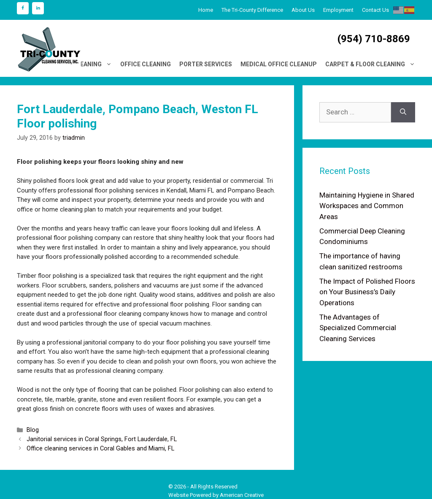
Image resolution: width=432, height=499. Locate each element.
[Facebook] (23, 8)
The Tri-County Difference (252, 10)
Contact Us (375, 10)
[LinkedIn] (38, 8)
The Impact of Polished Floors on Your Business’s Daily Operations (367, 292)
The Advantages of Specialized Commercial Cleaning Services (357, 328)
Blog (33, 430)
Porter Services (205, 64)
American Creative (242, 495)
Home (205, 10)
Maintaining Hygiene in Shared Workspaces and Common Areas (366, 206)
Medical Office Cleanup (278, 64)
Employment (338, 10)
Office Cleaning (145, 64)
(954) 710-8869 (374, 39)
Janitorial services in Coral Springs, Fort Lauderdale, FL (102, 439)
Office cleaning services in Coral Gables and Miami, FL (100, 448)
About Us (303, 10)
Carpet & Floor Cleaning (372, 64)
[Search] (403, 112)
